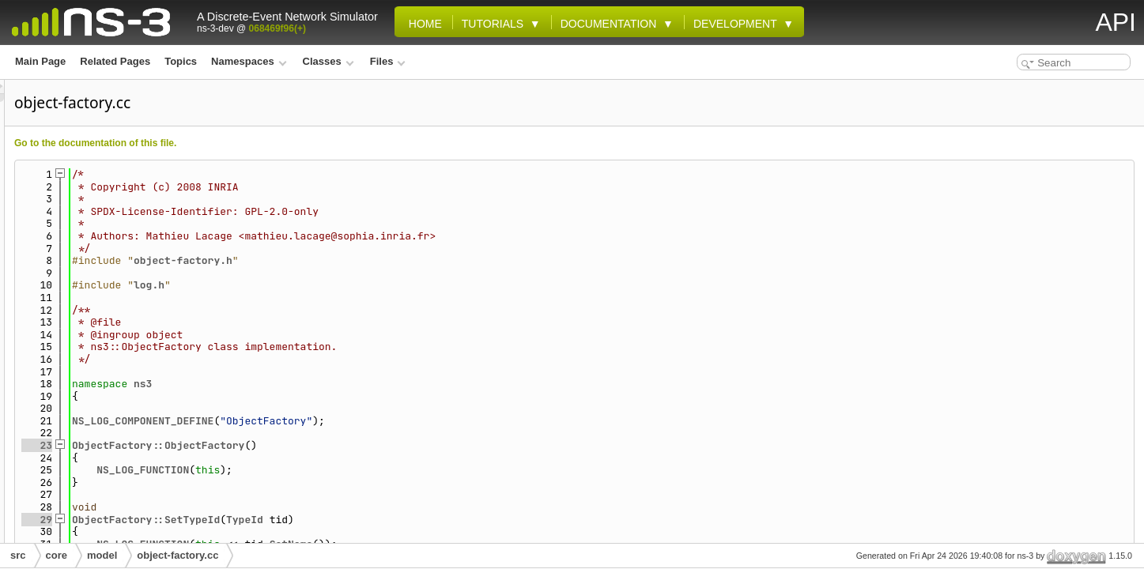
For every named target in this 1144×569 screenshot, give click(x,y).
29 (234, 519)
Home (422, 23)
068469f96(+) (277, 28)
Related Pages (115, 61)
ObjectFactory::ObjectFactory (356, 445)
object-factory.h (380, 260)
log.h (346, 285)
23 (234, 445)
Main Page (40, 61)
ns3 (340, 383)
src (18, 555)
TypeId (442, 519)
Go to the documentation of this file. (293, 143)
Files (388, 61)
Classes (328, 61)
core (56, 555)
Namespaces (248, 61)
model (102, 555)
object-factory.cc (177, 555)
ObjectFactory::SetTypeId (343, 519)
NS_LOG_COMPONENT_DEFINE (340, 421)
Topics (180, 61)
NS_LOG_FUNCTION (340, 470)
